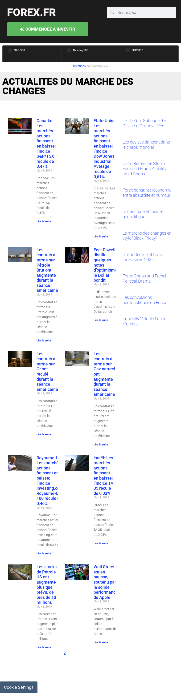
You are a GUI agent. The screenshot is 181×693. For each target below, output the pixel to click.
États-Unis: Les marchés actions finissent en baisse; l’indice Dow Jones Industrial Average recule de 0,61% (104, 148)
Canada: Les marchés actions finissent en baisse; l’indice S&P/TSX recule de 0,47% (46, 143)
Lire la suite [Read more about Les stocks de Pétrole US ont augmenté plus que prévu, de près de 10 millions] (44, 647)
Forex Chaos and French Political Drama (145, 278)
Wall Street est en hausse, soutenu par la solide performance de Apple (106, 582)
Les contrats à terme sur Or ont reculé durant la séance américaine (47, 371)
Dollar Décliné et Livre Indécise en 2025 (142, 257)
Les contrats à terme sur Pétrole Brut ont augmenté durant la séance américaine (47, 270)
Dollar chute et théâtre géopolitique (143, 214)
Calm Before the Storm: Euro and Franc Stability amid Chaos (145, 168)
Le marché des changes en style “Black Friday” (147, 236)
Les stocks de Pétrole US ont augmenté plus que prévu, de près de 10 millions (47, 584)
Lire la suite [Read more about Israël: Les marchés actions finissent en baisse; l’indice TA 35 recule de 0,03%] (101, 543)
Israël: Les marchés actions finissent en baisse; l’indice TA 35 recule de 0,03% (103, 475)
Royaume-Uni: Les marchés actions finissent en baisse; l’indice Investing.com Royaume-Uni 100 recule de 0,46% (50, 480)
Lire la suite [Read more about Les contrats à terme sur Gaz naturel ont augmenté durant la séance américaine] (101, 444)
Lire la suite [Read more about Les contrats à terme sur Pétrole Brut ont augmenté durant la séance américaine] (44, 340)
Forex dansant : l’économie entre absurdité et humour (147, 193)
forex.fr (31, 12)
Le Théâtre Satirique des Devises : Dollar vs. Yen (145, 123)
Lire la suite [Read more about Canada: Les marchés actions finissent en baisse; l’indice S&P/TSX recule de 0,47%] (44, 221)
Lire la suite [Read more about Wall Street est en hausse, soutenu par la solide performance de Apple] (101, 642)
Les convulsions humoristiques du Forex (144, 300)
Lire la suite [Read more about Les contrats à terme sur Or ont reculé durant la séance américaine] (44, 434)
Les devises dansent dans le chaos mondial (146, 145)
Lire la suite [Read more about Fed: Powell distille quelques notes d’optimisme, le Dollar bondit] (101, 320)
